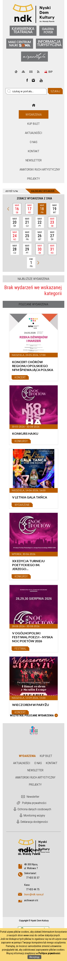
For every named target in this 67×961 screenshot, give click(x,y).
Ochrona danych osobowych (34, 809)
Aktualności (33, 133)
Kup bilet (33, 123)
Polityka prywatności (34, 803)
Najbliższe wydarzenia (33, 279)
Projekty (33, 178)
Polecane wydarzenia (33, 304)
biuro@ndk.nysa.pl (34, 894)
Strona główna (33, 105)
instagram (33, 80)
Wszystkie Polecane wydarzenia (32, 715)
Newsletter (34, 160)
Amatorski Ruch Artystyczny (34, 169)
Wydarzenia (34, 114)
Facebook (27, 80)
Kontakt (33, 151)
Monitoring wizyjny (34, 815)
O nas (33, 142)
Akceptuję (34, 957)
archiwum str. (31, 900)
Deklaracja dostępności (34, 822)
